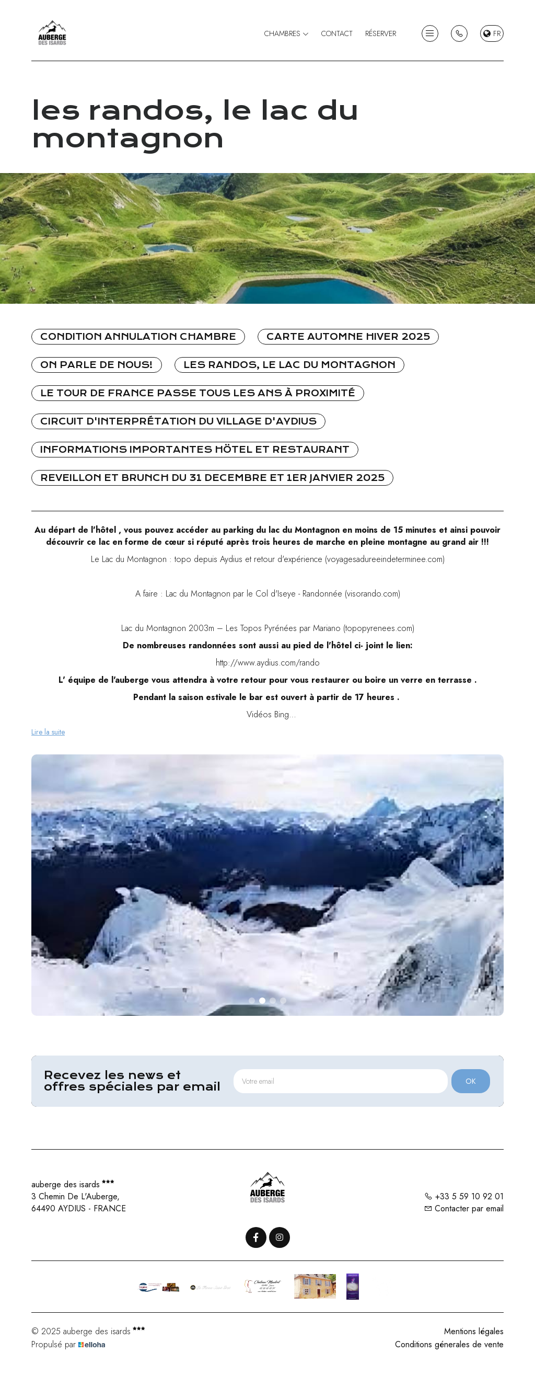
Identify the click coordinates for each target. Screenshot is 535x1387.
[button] (252, 1000)
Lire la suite (48, 732)
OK (471, 1081)
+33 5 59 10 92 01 (464, 1196)
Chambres (286, 33)
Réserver (380, 33)
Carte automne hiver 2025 (348, 336)
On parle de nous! (96, 365)
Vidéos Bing (268, 714)
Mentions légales (474, 1331)
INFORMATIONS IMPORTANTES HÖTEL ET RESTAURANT (195, 449)
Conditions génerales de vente (449, 1344)
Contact (337, 33)
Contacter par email (464, 1208)
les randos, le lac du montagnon (289, 365)
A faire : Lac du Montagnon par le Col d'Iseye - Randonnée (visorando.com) (267, 594)
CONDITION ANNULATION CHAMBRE (138, 336)
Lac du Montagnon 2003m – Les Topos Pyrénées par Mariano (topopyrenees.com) (267, 628)
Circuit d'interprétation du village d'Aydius (178, 421)
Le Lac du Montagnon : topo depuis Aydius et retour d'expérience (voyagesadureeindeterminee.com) (268, 559)
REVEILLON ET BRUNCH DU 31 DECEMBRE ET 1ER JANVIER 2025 (212, 478)
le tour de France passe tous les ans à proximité (197, 393)
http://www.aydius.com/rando (268, 663)
